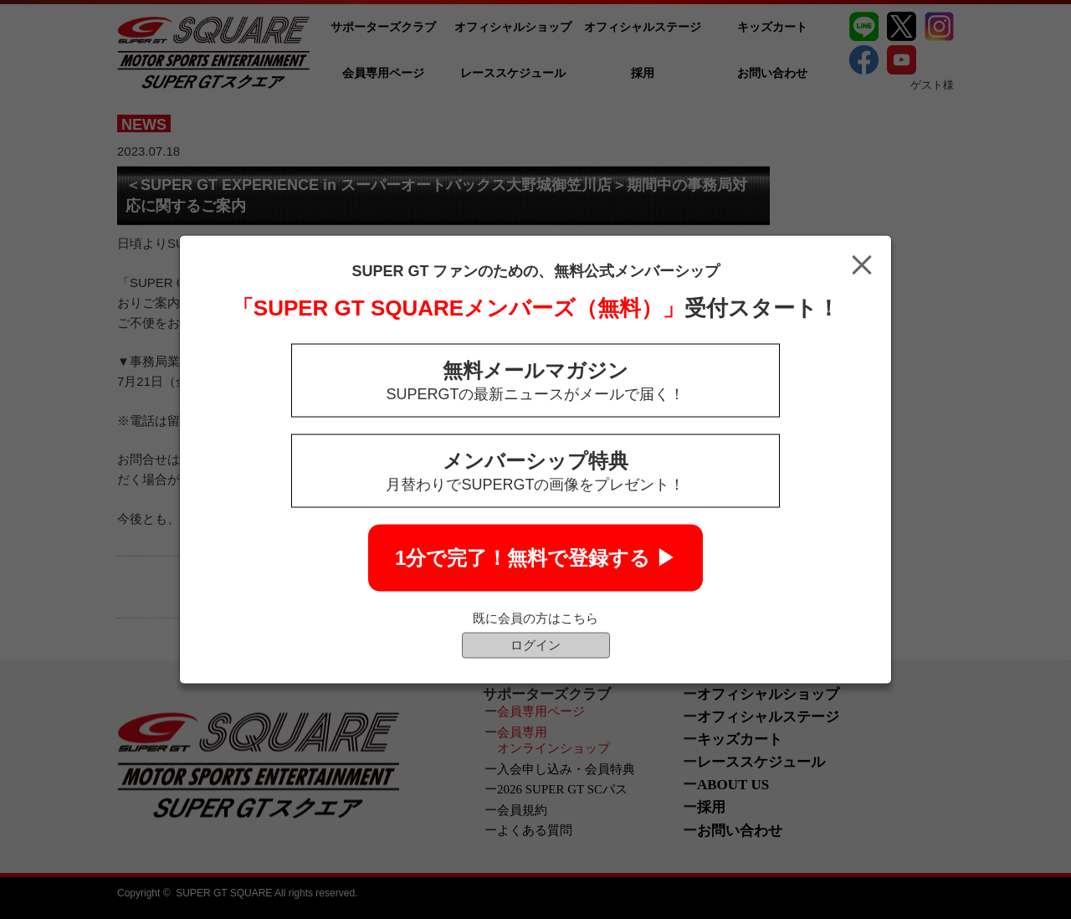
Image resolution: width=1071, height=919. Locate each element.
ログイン (535, 645)
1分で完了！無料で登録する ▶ (535, 558)
